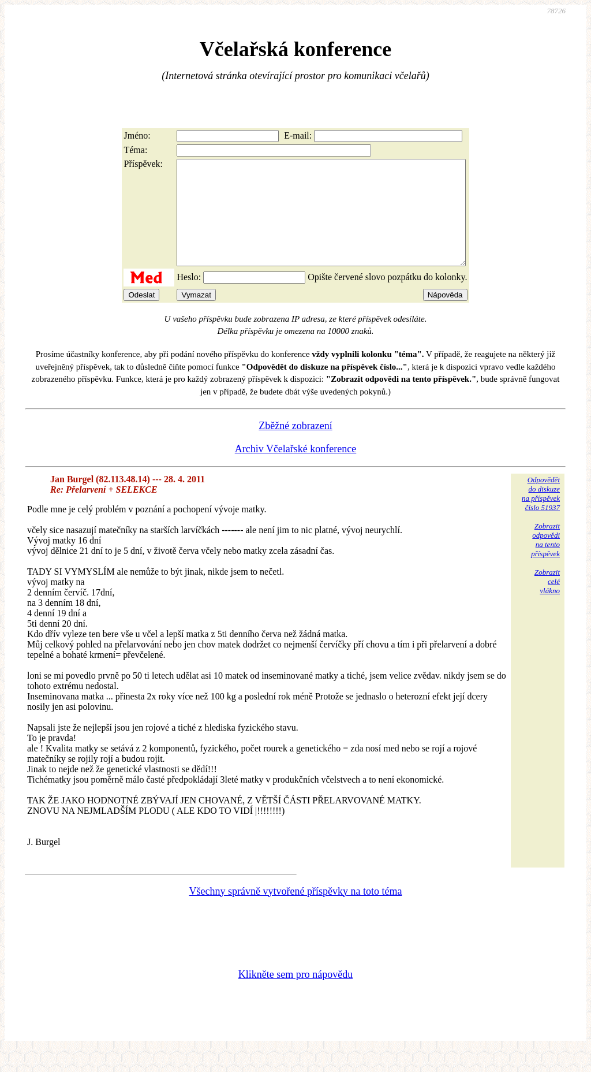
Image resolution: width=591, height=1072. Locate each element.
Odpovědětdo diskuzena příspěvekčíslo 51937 (541, 514)
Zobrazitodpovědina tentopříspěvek (545, 560)
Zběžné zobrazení (295, 446)
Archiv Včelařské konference (296, 469)
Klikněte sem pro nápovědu (295, 995)
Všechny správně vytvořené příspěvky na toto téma (295, 912)
